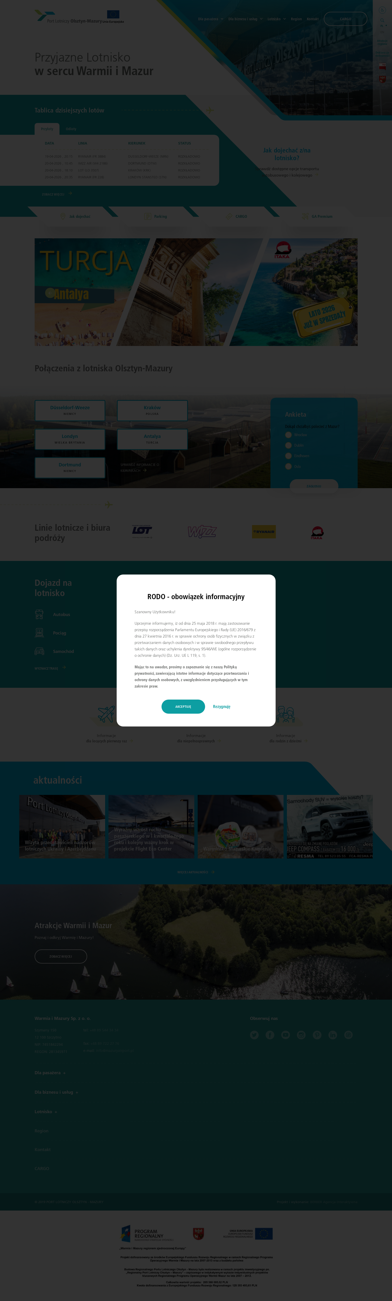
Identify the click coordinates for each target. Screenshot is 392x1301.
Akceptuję (183, 706)
